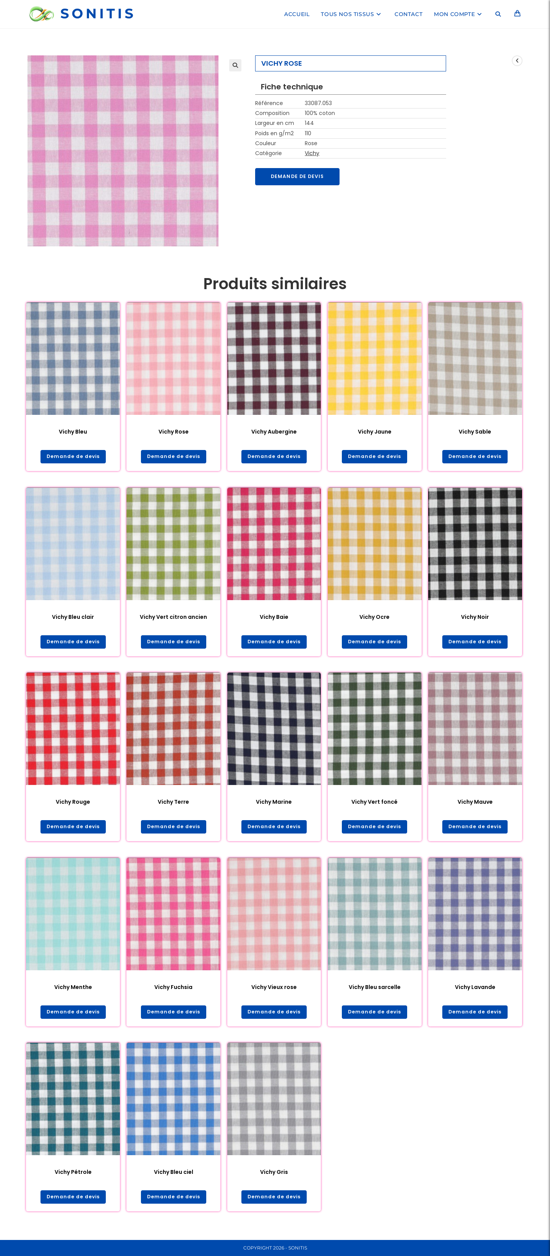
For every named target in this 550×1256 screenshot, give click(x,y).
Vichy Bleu (73, 431)
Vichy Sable (475, 431)
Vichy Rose (174, 431)
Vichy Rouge (73, 804)
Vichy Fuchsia (173, 990)
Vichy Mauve (475, 804)
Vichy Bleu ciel (173, 1176)
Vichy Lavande (475, 990)
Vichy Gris (274, 1176)
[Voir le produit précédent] (517, 60)
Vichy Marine (274, 804)
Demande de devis (300, 177)
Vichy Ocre (374, 618)
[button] (235, 65)
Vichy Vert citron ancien (173, 618)
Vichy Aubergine (274, 431)
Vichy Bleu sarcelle (375, 990)
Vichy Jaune (374, 431)
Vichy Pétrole (73, 1176)
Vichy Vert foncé (374, 804)
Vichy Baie (274, 618)
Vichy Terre (173, 804)
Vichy (312, 153)
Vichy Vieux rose (274, 990)
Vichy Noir (475, 618)
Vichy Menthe (73, 990)
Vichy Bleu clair (73, 618)
